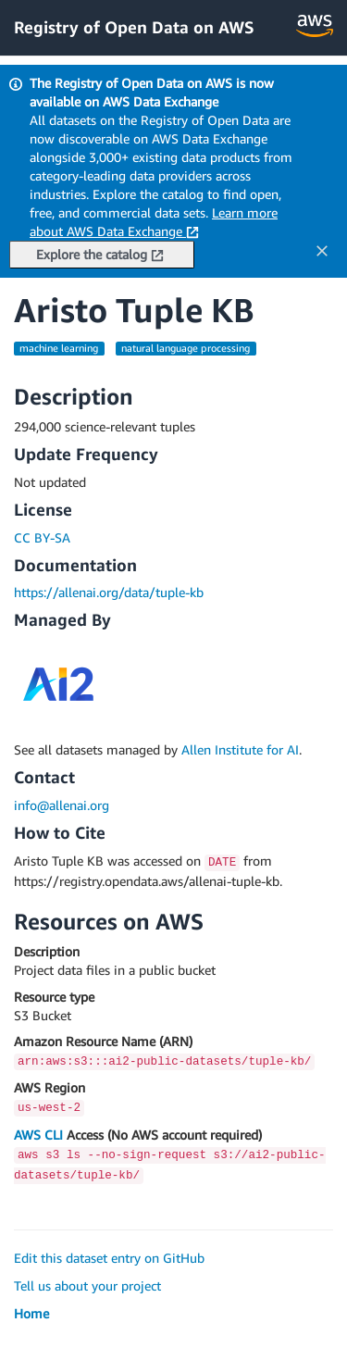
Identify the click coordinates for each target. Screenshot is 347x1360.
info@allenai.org (61, 805)
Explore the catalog (100, 254)
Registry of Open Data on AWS (134, 27)
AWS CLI (38, 1134)
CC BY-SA (42, 537)
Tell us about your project (87, 1285)
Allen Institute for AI (240, 749)
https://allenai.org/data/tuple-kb (109, 592)
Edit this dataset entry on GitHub (109, 1258)
